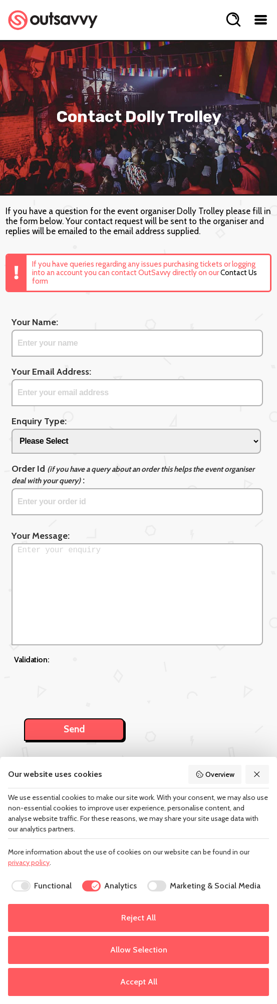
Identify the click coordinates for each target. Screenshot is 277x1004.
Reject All (138, 917)
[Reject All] (257, 774)
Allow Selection (138, 949)
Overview (214, 774)
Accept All (138, 981)
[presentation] (90, 685)
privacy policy (29, 862)
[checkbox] (40, 886)
